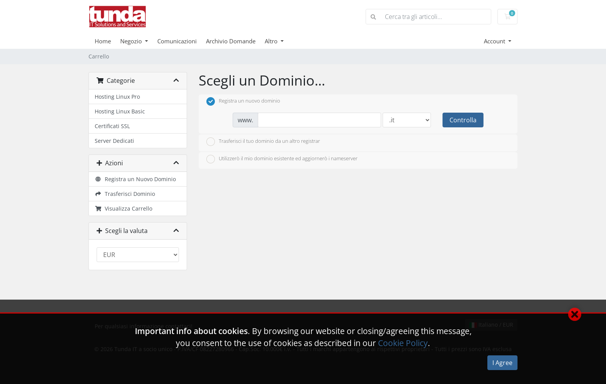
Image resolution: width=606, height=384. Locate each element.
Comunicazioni (177, 41)
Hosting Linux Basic (120, 111)
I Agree (502, 362)
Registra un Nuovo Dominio (135, 179)
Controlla (463, 120)
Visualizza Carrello (123, 208)
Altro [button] (272, 41)
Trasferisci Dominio (125, 193)
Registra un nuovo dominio (243, 101)
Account (495, 41)
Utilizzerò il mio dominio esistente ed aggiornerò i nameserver (281, 159)
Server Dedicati (114, 140)
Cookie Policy (403, 343)
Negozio (131, 41)
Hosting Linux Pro (117, 96)
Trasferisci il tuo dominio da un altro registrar (263, 141)
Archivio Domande (230, 41)
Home (103, 41)
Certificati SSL (112, 126)
